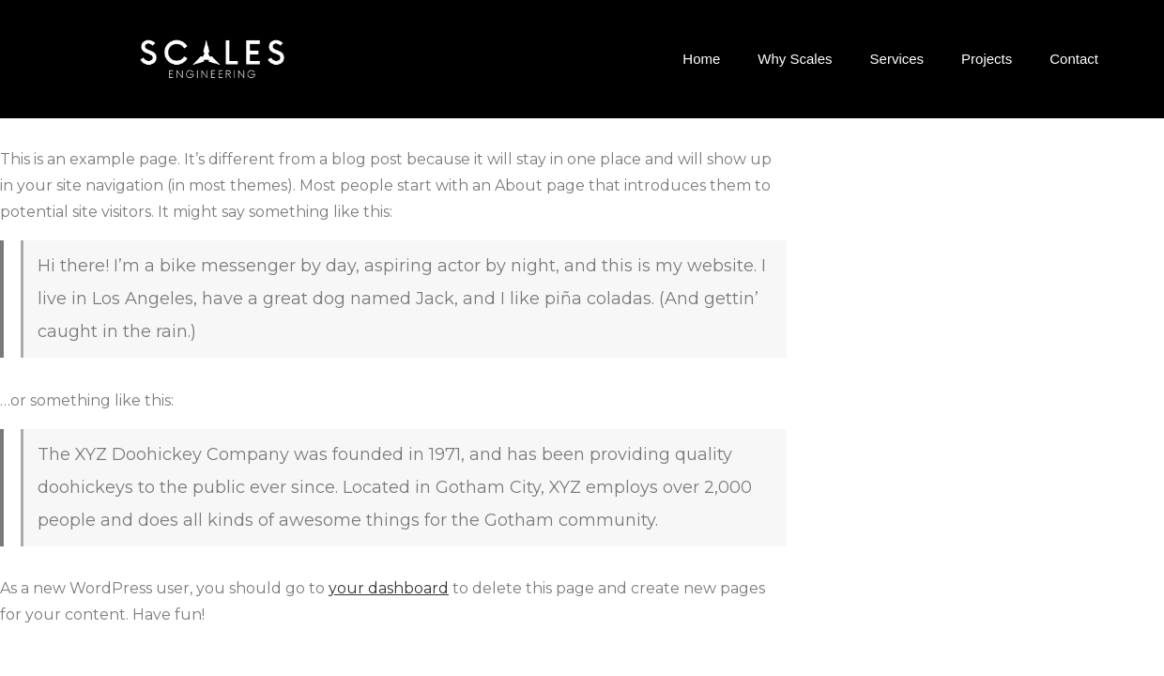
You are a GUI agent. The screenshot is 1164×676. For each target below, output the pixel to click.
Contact (1073, 59)
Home (701, 59)
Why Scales (795, 59)
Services (897, 59)
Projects (986, 59)
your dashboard (389, 588)
